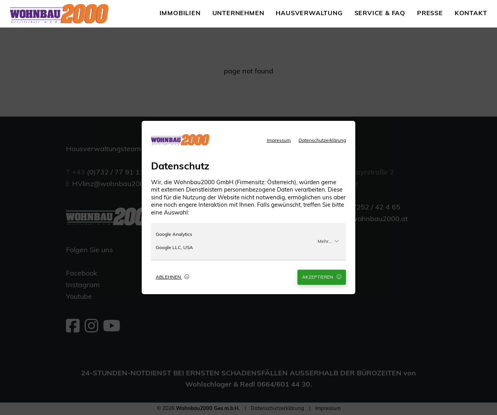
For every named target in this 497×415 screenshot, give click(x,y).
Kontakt (471, 13)
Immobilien (180, 13)
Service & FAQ (380, 13)
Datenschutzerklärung (322, 140)
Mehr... (328, 241)
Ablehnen (172, 277)
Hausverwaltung (309, 13)
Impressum (279, 140)
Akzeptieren (321, 277)
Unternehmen (238, 13)
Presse (430, 13)
